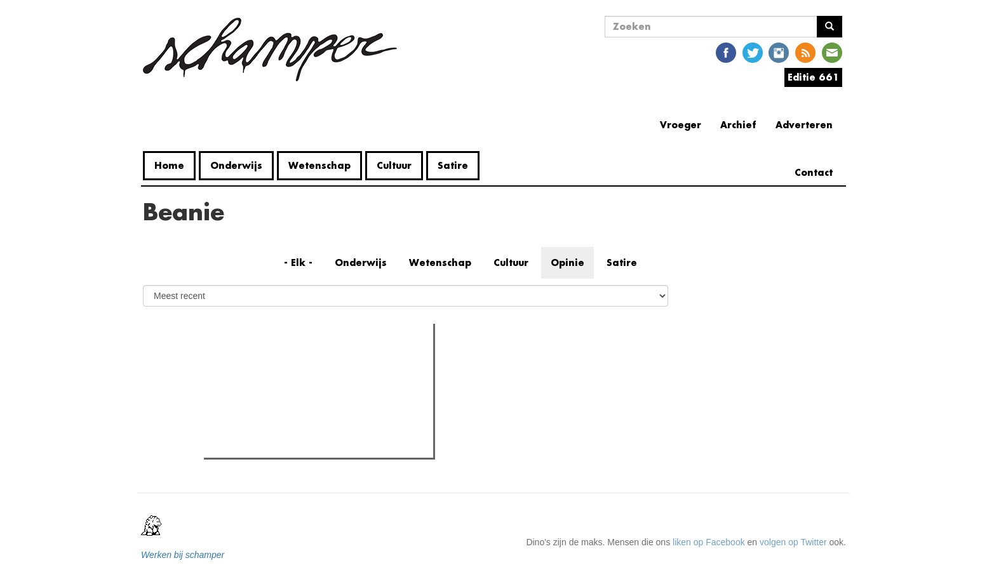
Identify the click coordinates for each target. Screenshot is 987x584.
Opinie (567, 262)
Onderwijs (236, 165)
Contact (814, 172)
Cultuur (394, 165)
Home (169, 165)
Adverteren (804, 125)
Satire (453, 165)
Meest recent (315, 362)
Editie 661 (813, 77)
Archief (738, 125)
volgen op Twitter (793, 542)
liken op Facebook (709, 542)
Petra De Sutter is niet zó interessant (301, 387)
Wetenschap (319, 165)
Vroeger (680, 125)
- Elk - (298, 262)
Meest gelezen (246, 361)
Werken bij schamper (182, 555)
